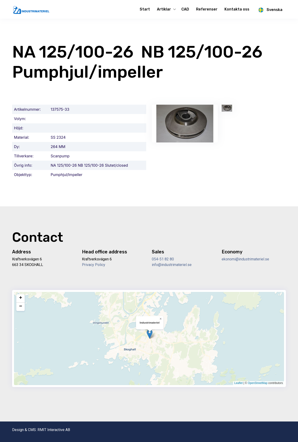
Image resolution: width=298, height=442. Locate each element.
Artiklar (164, 9)
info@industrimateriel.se (172, 264)
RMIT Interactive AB (53, 430)
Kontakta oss (236, 9)
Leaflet (238, 383)
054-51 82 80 (163, 259)
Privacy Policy (93, 264)
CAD (185, 9)
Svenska (269, 10)
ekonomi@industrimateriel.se (245, 259)
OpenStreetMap (258, 383)
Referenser (206, 9)
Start (145, 9)
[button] (149, 334)
